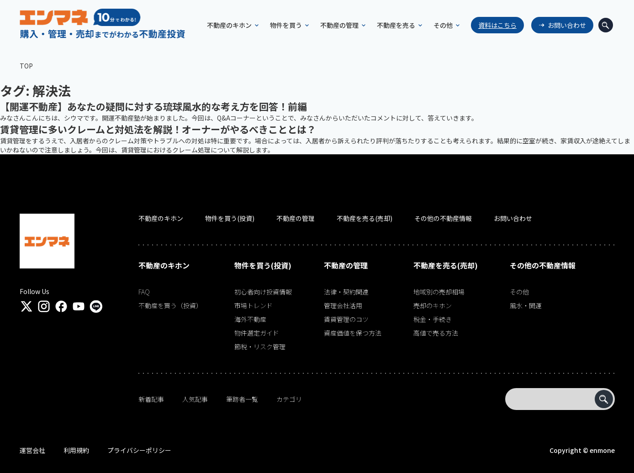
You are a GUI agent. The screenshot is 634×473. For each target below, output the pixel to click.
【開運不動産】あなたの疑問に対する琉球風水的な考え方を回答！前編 (153, 106)
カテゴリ (289, 399)
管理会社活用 (343, 305)
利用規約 (76, 450)
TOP (26, 65)
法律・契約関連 (346, 291)
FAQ (144, 291)
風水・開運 (526, 305)
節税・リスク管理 (259, 346)
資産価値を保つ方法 (352, 332)
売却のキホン (432, 305)
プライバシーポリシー (139, 450)
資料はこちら (493, 25)
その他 (519, 291)
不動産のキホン (160, 218)
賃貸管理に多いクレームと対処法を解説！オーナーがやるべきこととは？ (158, 129)
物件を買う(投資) (229, 218)
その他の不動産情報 (443, 218)
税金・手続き (432, 319)
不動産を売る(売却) (364, 218)
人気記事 (195, 399)
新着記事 (151, 399)
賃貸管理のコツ (346, 319)
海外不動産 (250, 319)
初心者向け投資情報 (263, 291)
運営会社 (32, 450)
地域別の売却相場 (439, 291)
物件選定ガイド (256, 332)
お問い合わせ (563, 25)
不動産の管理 (295, 218)
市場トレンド (253, 305)
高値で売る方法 (435, 332)
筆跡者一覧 (242, 399)
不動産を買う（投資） (170, 305)
